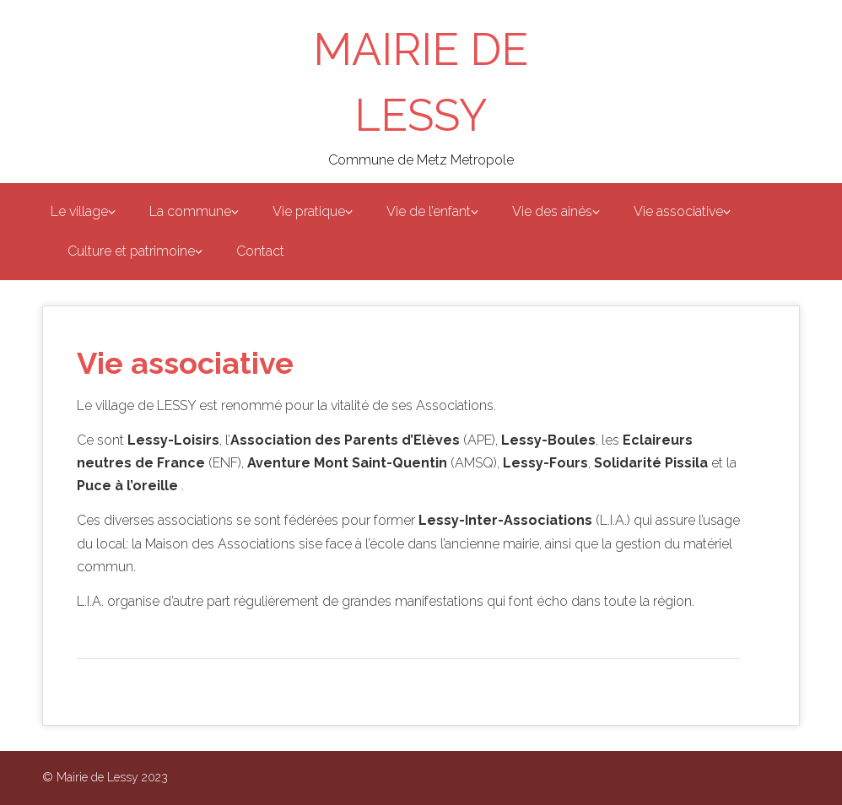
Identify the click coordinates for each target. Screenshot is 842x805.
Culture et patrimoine (131, 251)
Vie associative (678, 211)
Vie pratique (309, 211)
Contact (260, 251)
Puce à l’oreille (127, 486)
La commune (190, 211)
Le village (79, 211)
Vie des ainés (552, 211)
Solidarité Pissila (651, 463)
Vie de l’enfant (428, 211)
